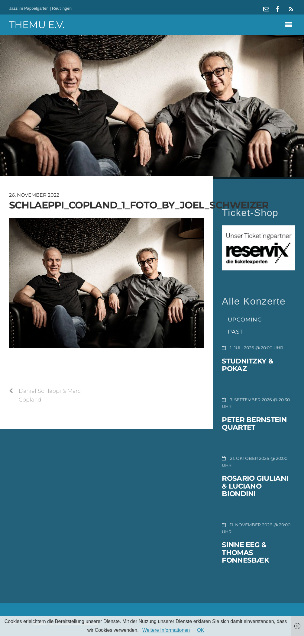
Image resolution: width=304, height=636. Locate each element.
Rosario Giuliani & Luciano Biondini (255, 486)
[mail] (266, 8)
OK (200, 630)
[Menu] (290, 25)
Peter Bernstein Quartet (254, 423)
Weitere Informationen (166, 630)
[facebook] (277, 8)
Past (235, 331)
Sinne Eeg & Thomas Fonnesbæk (245, 552)
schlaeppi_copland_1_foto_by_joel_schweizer (139, 205)
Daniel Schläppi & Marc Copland (45, 395)
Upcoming (245, 319)
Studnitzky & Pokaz (247, 365)
